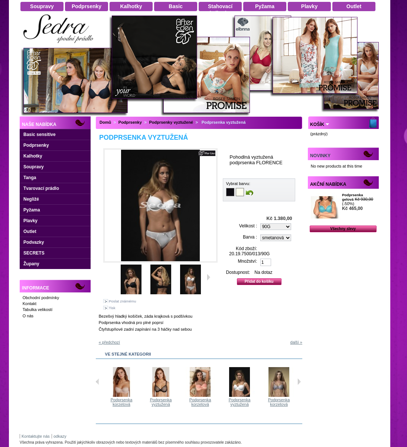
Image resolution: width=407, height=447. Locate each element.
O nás (28, 316)
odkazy (59, 436)
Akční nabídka (328, 184)
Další (208, 277)
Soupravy (33, 166)
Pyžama (31, 210)
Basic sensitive (39, 134)
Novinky (320, 155)
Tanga (29, 177)
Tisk (112, 308)
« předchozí (109, 342)
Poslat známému (122, 301)
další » (296, 342)
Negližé (31, 199)
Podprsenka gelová (352, 197)
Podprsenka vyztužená (176, 402)
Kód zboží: (246, 248)
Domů (105, 122)
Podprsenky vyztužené (171, 122)
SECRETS (34, 253)
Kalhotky (32, 156)
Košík (317, 124)
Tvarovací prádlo (41, 188)
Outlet (29, 231)
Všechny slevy (343, 229)
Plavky (30, 220)
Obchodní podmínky (41, 297)
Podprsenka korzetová (136, 402)
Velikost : (248, 226)
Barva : (250, 237)
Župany (31, 263)
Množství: (247, 261)
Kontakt (29, 303)
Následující (299, 381)
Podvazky (33, 242)
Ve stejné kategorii (128, 354)
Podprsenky (36, 145)
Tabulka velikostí (38, 309)
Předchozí (97, 381)
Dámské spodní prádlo (60, 45)
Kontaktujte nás (36, 436)
